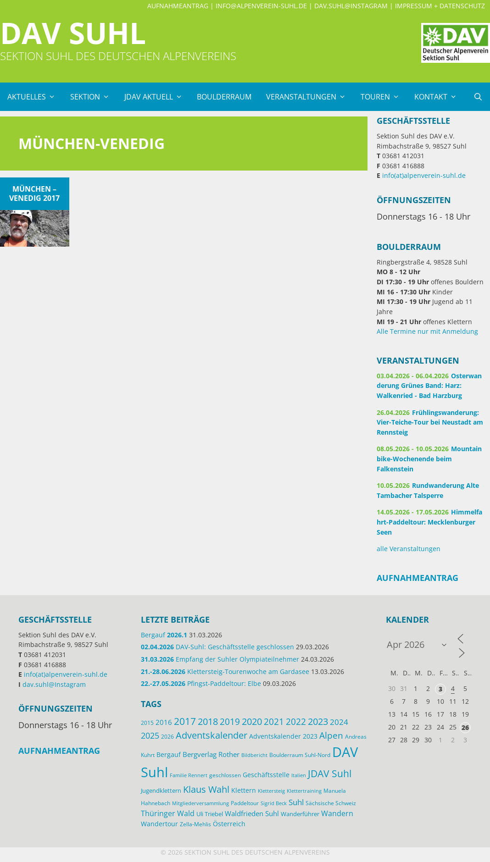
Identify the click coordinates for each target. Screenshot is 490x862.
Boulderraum (224, 97)
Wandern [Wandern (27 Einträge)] (337, 813)
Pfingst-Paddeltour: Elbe (201, 683)
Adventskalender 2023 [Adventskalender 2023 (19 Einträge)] (283, 736)
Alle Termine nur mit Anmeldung (427, 331)
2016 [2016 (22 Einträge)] (164, 722)
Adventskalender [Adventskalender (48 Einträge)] (211, 735)
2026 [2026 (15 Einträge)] (167, 736)
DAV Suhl (73, 33)
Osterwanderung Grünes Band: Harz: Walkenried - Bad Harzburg (429, 385)
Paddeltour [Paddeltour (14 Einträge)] (245, 803)
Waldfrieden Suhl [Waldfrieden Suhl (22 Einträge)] (252, 813)
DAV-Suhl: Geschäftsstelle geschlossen (217, 646)
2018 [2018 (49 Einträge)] (208, 721)
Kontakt (439, 97)
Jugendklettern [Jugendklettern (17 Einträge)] (161, 790)
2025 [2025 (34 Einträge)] (150, 735)
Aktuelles (35, 97)
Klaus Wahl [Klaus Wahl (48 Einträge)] (206, 789)
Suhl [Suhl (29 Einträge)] (296, 802)
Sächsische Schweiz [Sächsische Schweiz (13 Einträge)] (331, 803)
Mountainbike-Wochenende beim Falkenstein (429, 458)
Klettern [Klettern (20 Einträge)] (243, 790)
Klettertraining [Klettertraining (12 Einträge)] (304, 790)
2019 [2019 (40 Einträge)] (230, 721)
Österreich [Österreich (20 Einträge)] (229, 823)
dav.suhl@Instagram (351, 5)
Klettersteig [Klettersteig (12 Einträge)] (271, 790)
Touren (384, 97)
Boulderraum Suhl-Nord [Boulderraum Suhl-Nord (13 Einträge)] (299, 754)
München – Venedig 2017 (34, 193)
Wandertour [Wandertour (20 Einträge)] (159, 823)
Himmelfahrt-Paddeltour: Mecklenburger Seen (429, 522)
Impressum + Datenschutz (440, 5)
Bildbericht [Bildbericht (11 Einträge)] (254, 755)
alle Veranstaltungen (408, 548)
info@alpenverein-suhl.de (261, 5)
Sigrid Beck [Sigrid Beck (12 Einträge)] (274, 803)
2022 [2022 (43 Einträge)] (296, 722)
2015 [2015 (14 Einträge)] (147, 723)
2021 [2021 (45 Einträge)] (274, 721)
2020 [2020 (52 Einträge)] (252, 721)
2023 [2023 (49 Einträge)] (318, 721)
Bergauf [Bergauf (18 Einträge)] (168, 754)
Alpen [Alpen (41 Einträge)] (331, 735)
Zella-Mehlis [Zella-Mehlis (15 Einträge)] (195, 824)
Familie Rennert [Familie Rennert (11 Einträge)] (188, 775)
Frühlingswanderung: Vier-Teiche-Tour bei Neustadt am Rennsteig (430, 422)
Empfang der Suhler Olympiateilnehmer (220, 659)
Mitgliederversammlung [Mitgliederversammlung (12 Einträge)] (200, 803)
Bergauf (164, 634)
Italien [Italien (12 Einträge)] (298, 775)
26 (465, 727)
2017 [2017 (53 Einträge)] (185, 721)
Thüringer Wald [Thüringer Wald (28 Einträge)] (168, 813)
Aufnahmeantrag (177, 5)
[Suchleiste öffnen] (478, 97)
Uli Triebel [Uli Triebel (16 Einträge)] (209, 814)
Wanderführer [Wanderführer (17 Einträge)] (300, 814)
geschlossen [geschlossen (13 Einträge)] (225, 775)
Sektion (93, 97)
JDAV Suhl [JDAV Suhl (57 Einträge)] (329, 773)
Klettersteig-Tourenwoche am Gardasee (225, 671)
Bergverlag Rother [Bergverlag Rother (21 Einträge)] (211, 754)
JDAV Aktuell (157, 97)
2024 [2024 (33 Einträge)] (339, 721)
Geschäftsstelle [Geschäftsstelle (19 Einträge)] (266, 774)
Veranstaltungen (309, 97)
